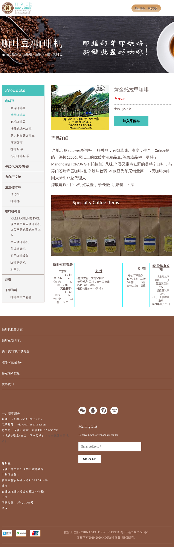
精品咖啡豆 (18, 115)
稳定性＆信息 (11, 373)
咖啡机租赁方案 (12, 329)
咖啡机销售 (12, 211)
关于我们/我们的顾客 (16, 351)
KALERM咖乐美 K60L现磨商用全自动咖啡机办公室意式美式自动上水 (26, 227)
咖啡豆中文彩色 (21, 297)
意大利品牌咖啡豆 (23, 135)
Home (5, 54)
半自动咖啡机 (20, 242)
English (140, 8)
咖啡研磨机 (18, 262)
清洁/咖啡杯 (13, 187)
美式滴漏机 (18, 249)
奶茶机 (15, 269)
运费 (8, 279)
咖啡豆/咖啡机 (22, 54)
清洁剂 (15, 194)
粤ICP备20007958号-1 (135, 532)
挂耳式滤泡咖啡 (21, 128)
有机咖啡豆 (18, 121)
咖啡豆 (39, 54)
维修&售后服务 (12, 362)
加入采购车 (131, 121)
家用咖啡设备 (20, 255)
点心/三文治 (13, 177)
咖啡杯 (15, 201)
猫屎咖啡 (17, 142)
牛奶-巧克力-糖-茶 (17, 166)
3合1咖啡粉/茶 (20, 156)
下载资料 (11, 290)
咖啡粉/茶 (17, 149)
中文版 (152, 8)
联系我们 (8, 384)
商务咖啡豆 (18, 108)
